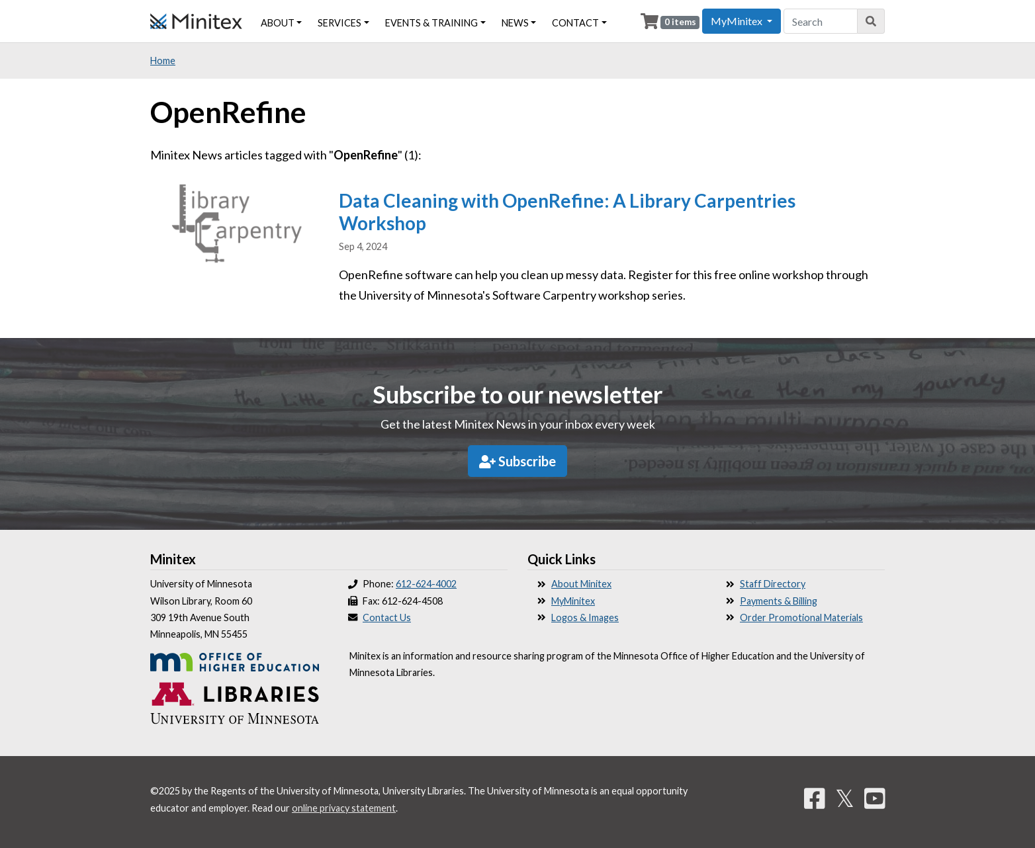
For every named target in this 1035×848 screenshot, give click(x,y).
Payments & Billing (778, 601)
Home (162, 60)
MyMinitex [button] (737, 21)
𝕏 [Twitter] (844, 797)
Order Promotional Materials (801, 617)
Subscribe (517, 461)
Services (339, 22)
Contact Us (387, 617)
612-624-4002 (426, 583)
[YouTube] (874, 797)
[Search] (871, 21)
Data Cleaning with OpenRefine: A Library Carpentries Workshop (567, 211)
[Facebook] (814, 797)
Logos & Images (585, 617)
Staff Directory (772, 583)
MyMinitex (573, 601)
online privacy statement (344, 808)
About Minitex (581, 583)
